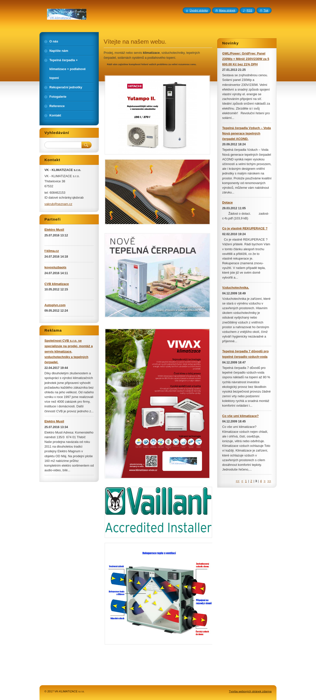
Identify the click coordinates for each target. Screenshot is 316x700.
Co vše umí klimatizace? (240, 416)
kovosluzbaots (55, 267)
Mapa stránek (227, 10)
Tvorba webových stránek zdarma (250, 691)
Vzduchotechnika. (235, 287)
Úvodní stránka (199, 10)
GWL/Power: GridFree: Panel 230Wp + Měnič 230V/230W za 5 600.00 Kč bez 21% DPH (245, 59)
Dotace (227, 202)
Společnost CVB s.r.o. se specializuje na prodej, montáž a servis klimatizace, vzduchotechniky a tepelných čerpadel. (68, 351)
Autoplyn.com (54, 305)
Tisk (265, 10)
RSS (249, 10)
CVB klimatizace (56, 284)
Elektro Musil (54, 229)
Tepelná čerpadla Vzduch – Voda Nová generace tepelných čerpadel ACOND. (246, 133)
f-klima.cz (51, 251)
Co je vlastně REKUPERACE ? (244, 228)
